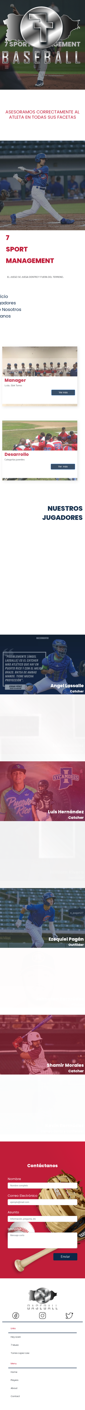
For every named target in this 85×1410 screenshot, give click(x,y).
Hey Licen (16, 1336)
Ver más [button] (51, 380)
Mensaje (14, 1229)
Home (14, 1372)
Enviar (65, 1256)
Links (13, 1328)
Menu (14, 1363)
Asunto (13, 1212)
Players (14, 1380)
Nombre (14, 1179)
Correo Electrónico (22, 1195)
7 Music (15, 1345)
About (14, 1388)
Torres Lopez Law (20, 1353)
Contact (15, 1396)
